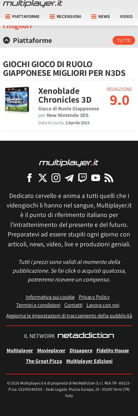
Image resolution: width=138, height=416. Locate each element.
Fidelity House (112, 350)
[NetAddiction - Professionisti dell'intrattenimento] (86, 336)
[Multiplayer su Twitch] (82, 177)
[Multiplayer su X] (42, 177)
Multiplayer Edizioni (89, 360)
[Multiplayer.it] (33, 3)
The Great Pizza (44, 360)
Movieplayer (51, 350)
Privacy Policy (94, 296)
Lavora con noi (102, 304)
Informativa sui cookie (50, 296)
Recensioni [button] (65, 16)
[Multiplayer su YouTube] (95, 177)
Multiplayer (20, 350)
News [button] (100, 16)
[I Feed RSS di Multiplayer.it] (109, 177)
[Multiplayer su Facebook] (29, 177)
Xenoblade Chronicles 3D (65, 95)
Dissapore (81, 350)
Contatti (73, 304)
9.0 (120, 99)
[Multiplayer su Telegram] (69, 177)
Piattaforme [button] (22, 16)
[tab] (69, 40)
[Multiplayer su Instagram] (56, 177)
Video (126, 16)
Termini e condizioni (38, 304)
